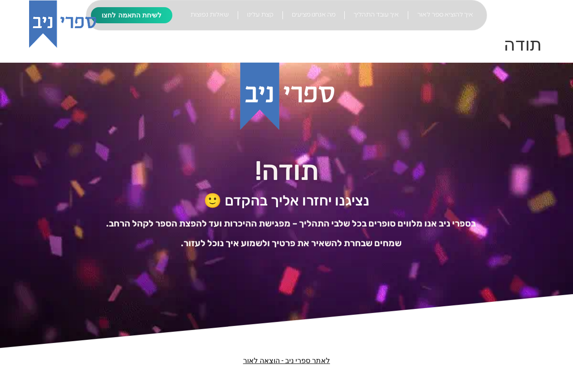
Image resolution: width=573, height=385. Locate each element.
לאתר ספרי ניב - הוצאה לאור (286, 360)
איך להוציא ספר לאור (445, 15)
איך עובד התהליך (376, 15)
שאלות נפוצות (209, 15)
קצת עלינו (260, 15)
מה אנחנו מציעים (313, 15)
